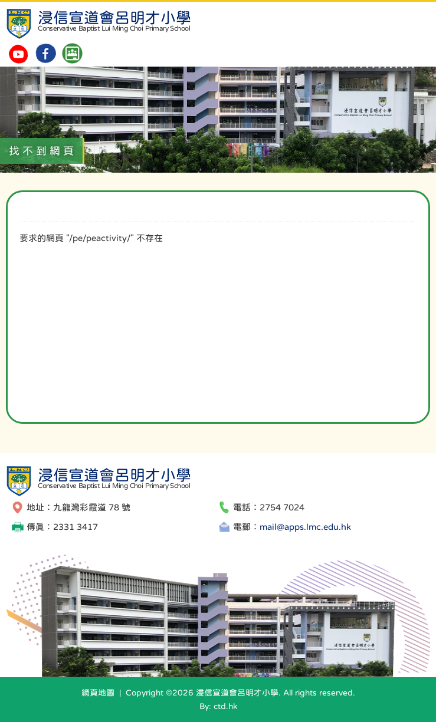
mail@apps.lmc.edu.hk (305, 526)
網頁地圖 (97, 692)
